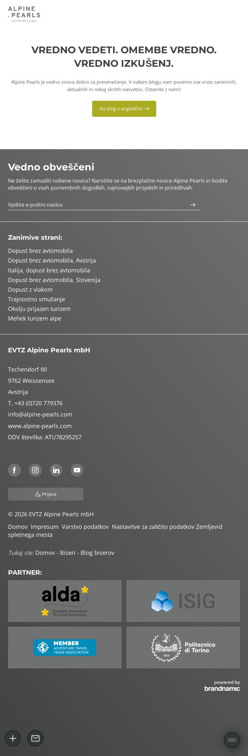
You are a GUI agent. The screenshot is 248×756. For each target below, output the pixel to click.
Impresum (46, 526)
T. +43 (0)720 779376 (35, 403)
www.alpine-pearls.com (40, 426)
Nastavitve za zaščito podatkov (154, 526)
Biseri (68, 552)
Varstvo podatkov (87, 526)
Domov (19, 526)
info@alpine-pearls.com (40, 414)
